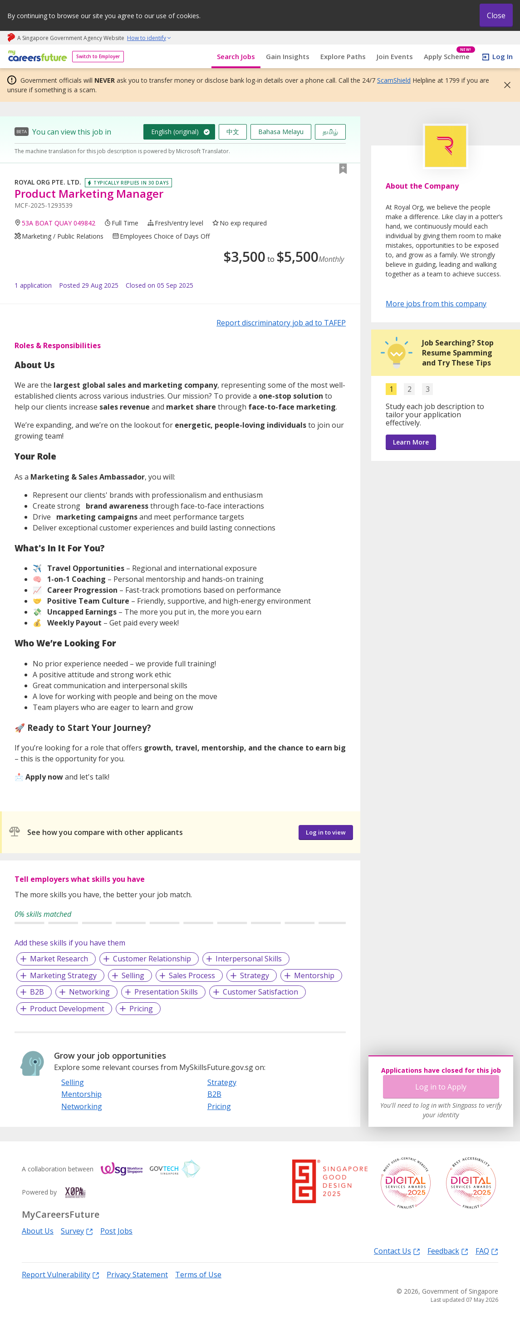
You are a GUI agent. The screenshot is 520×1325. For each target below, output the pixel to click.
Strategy (254, 975)
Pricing (141, 1009)
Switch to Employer (98, 56)
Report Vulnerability (60, 1274)
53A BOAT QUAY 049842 (58, 223)
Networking (89, 992)
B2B (37, 992)
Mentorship (314, 975)
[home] (36, 56)
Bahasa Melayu (281, 131)
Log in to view (326, 832)
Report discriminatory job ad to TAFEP (281, 323)
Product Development (67, 1009)
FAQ (487, 1250)
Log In (502, 56)
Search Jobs (236, 56)
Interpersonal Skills (249, 959)
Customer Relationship (152, 959)
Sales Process (192, 975)
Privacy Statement (137, 1274)
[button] (504, 85)
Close (496, 15)
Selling (133, 975)
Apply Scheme (449, 56)
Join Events (395, 56)
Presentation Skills (166, 992)
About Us (38, 1231)
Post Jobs (116, 1231)
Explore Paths (343, 56)
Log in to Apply (440, 1087)
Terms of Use (198, 1274)
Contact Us (397, 1250)
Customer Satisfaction (260, 992)
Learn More (411, 442)
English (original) (175, 131)
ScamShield (394, 80)
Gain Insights (287, 56)
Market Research (59, 959)
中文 (232, 131)
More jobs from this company (436, 303)
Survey (77, 1230)
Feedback (447, 1250)
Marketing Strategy (63, 975)
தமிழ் (330, 131)
